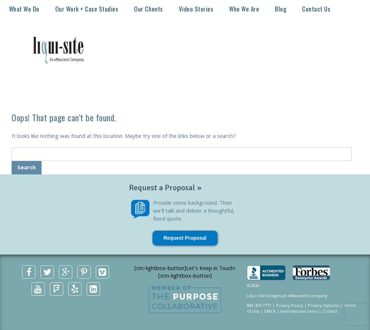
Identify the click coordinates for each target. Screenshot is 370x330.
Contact (329, 311)
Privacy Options (323, 306)
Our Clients (148, 8)
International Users (299, 311)
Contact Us (316, 8)
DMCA (270, 311)
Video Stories (196, 8)
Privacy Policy (289, 306)
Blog (280, 8)
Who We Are (244, 8)
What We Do (24, 8)
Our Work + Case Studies (87, 8)
